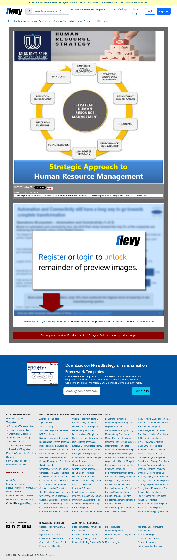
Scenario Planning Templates (151, 449)
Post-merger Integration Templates (120, 473)
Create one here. (145, 321)
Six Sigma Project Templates (151, 457)
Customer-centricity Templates (86, 419)
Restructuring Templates (149, 426)
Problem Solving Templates (118, 484)
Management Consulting (50, 546)
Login (150, 11)
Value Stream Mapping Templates (153, 511)
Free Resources (112, 527)
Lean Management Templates (119, 422)
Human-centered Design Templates (87, 480)
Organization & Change (18, 438)
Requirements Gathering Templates (154, 419)
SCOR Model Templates (149, 438)
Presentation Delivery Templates (120, 476)
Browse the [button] (88, 9)
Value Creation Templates (150, 507)
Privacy (23, 499)
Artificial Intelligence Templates (53, 430)
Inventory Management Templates (87, 503)
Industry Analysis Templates (85, 492)
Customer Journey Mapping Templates (55, 503)
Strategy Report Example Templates (154, 484)
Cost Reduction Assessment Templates (55, 492)
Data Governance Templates (85, 426)
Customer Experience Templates (54, 500)
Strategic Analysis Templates (151, 465)
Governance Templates (83, 465)
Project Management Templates (120, 500)
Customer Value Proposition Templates (55, 511)
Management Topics (15, 484)
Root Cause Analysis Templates (153, 434)
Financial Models (15, 441)
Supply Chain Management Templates (154, 488)
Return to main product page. (118, 335)
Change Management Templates (54, 461)
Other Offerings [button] (118, 9)
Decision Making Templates (85, 434)
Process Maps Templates (117, 492)
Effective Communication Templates (87, 446)
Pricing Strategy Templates (117, 480)
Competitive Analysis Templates (54, 473)
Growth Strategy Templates (85, 469)
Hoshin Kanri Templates (83, 476)
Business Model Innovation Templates (55, 446)
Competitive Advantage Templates (55, 469)
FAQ (8, 499)
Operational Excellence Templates (120, 457)
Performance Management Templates (120, 465)
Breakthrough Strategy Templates (55, 442)
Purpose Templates (114, 503)
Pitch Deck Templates (115, 469)
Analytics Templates (48, 426)
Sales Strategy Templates (150, 446)
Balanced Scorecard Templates (53, 438)
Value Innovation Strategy (150, 546)
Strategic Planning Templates (151, 469)
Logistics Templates (114, 426)
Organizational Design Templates (120, 461)
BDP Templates (46, 434)
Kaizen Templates (80, 507)
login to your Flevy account (49, 321)
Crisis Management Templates (53, 496)
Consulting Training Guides (84, 538)
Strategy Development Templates (153, 480)
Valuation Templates (147, 500)
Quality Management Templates (120, 507)
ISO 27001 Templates (82, 484)
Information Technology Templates (87, 496)
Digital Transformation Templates (87, 438)
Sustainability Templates (149, 492)
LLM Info (109, 538)
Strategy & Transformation (20, 426)
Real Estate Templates (115, 511)
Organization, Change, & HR (52, 542)
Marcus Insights (112, 542)
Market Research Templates (118, 438)
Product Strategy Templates (118, 496)
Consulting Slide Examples (84, 534)
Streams (10, 457)
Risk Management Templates (151, 430)
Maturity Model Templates (117, 446)
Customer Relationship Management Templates (55, 507)
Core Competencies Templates (53, 480)
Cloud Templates (47, 465)
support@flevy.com (27, 503)
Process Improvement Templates (120, 488)
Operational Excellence (18, 434)
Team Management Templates (152, 496)
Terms (15, 499)
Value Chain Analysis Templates (153, 503)
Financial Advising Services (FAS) (88, 542)
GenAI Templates (80, 461)
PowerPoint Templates (18, 449)
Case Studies (78, 530)
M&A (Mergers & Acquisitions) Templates (120, 430)
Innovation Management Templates (87, 500)
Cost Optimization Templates (52, 488)
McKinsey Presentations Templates (120, 449)
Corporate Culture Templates (52, 484)
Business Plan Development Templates (55, 449)
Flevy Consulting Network (18, 461)
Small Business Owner (148, 538)
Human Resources (40, 21)
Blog (30, 499)
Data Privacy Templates (83, 430)
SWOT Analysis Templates (150, 442)
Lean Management (114, 530)
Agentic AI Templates (49, 419)
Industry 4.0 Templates (82, 488)
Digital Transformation (17, 430)
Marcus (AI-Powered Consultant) (21, 488)
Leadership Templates (115, 419)
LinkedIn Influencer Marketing (20, 495)
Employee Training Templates (86, 453)
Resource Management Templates (154, 422)
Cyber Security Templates (84, 422)
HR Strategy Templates (83, 473)
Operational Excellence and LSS (54, 538)
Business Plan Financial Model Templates (55, 453)
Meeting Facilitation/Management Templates (120, 453)
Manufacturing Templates (117, 434)
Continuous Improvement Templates (55, 476)
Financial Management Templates (87, 457)
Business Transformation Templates (55, 457)
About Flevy (135, 11)
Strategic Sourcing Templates (151, 473)
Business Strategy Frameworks (86, 527)
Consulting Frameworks (18, 445)
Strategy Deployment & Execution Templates (154, 476)
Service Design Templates (150, 453)
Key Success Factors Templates (87, 511)
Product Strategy (146, 534)
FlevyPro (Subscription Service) (21, 453)
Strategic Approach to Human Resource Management (80, 21)
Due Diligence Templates (84, 442)
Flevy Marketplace (17, 21)
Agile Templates (46, 422)
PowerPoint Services (16, 465)
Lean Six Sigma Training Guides (120, 534)
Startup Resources (146, 542)
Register (164, 11)
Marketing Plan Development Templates (120, 442)
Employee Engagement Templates (87, 449)
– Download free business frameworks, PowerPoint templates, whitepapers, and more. (88, 2)
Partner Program (14, 492)
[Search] (50, 11)
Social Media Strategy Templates (153, 461)
